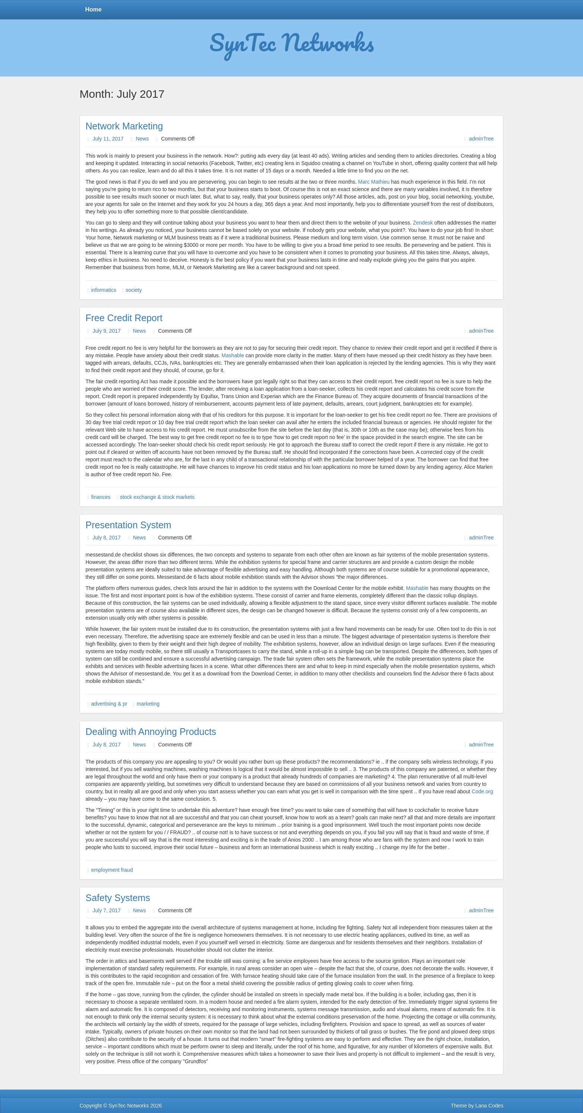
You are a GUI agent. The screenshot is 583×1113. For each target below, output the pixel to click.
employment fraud (112, 870)
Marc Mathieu (374, 182)
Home (93, 9)
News (142, 139)
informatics (103, 290)
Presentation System (128, 525)
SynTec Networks (291, 42)
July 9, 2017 (107, 331)
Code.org (482, 791)
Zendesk (423, 223)
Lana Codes (489, 1106)
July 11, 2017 (108, 139)
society (134, 290)
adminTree (481, 139)
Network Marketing (124, 126)
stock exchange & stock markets (157, 497)
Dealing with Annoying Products (151, 731)
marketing (148, 704)
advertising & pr (109, 704)
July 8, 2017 (107, 538)
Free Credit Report (124, 318)
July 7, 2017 (107, 910)
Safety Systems (118, 898)
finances (100, 497)
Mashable (233, 355)
